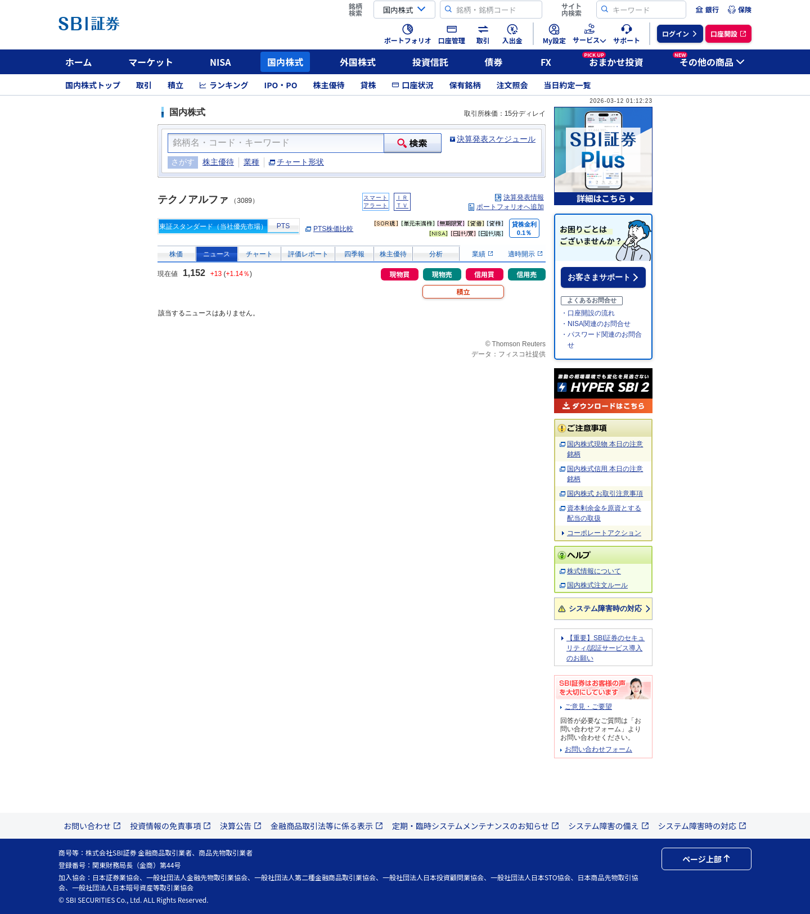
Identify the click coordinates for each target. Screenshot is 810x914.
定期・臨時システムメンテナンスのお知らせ (475, 826)
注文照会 (512, 85)
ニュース (216, 254)
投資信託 (430, 62)
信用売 (526, 274)
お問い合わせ (92, 826)
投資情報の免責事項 (170, 826)
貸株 (368, 85)
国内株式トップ (92, 85)
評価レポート (308, 254)
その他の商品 (709, 60)
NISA (220, 62)
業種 (251, 161)
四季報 (354, 254)
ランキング (224, 85)
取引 (144, 85)
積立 (175, 85)
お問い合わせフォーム (598, 749)
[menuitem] (707, 9)
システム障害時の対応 (605, 608)
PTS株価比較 (333, 229)
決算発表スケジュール (496, 138)
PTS (283, 226)
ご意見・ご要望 (588, 707)
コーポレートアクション (604, 533)
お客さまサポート (599, 277)
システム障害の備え (608, 826)
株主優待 (328, 85)
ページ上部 (706, 859)
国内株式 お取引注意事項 (605, 493)
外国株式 (358, 62)
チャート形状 (300, 161)
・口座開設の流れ (588, 313)
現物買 (399, 274)
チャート (259, 254)
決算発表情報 (523, 197)
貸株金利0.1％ (524, 228)
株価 (176, 254)
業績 (482, 254)
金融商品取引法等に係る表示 (327, 826)
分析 (436, 254)
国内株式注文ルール (597, 585)
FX (546, 62)
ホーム (78, 62)
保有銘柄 (464, 85)
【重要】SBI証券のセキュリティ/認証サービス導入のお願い (605, 648)
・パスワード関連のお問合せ (601, 340)
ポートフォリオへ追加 (510, 207)
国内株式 (285, 62)
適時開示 (525, 254)
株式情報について (594, 571)
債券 (494, 62)
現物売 (442, 274)
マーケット (150, 62)
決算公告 (241, 826)
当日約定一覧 (567, 85)
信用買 (484, 274)
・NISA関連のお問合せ (596, 324)
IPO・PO (281, 85)
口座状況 (412, 85)
